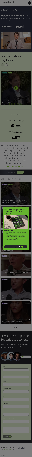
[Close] (28, 208)
